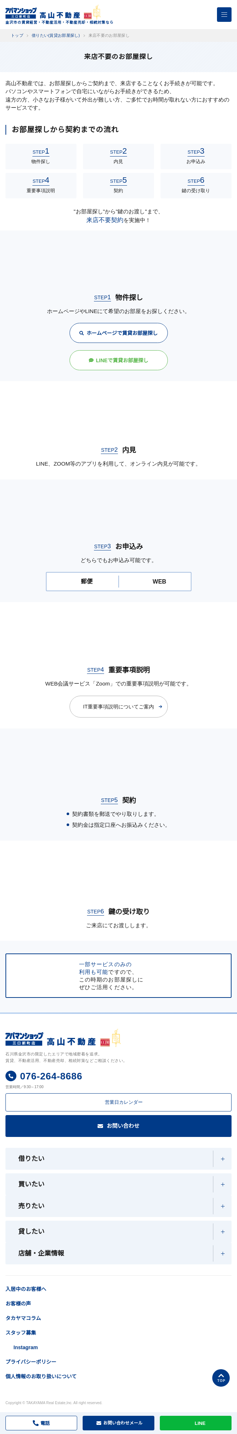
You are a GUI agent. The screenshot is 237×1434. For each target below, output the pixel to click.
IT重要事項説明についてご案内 (118, 706)
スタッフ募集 (20, 1351)
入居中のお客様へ (44, 1286)
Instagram (26, 1365)
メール (123, 1423)
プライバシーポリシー (30, 1380)
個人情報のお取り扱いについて (41, 1394)
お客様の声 (18, 1322)
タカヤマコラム (23, 1336)
